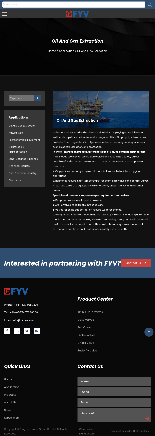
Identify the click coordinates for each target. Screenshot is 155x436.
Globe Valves (86, 335)
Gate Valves (86, 320)
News (7, 410)
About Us (10, 402)
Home (52, 51)
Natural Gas (16, 133)
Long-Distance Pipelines (23, 159)
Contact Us (11, 418)
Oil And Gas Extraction (22, 125)
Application (66, 51)
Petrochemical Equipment (24, 140)
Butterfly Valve (87, 350)
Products (10, 395)
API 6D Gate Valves (90, 312)
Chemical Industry (19, 166)
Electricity (15, 180)
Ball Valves (85, 327)
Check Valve (86, 343)
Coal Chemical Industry (22, 173)
